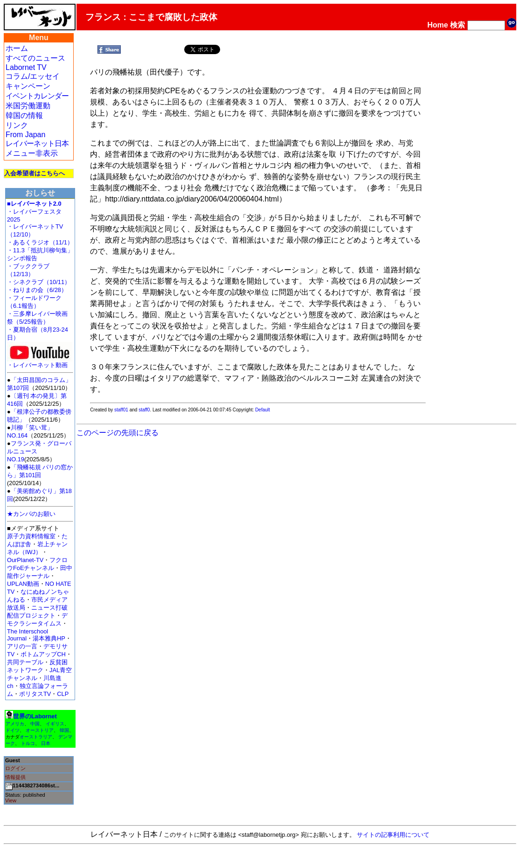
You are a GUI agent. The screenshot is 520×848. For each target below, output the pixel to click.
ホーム (17, 48)
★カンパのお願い (31, 513)
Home (437, 25)
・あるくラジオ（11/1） (40, 242)
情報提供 (15, 777)
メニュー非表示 (32, 153)
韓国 (64, 730)
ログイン (15, 768)
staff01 (121, 409)
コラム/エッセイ (33, 76)
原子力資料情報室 (31, 536)
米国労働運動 (28, 106)
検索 (457, 25)
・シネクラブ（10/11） (38, 281)
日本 (45, 743)
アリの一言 (22, 646)
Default (262, 409)
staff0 (144, 409)
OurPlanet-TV (25, 559)
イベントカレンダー (37, 96)
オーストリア (40, 730)
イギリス (55, 723)
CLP (63, 693)
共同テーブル (25, 662)
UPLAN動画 (23, 583)
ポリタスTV (35, 693)
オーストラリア (36, 736)
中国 (35, 723)
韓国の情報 (24, 115)
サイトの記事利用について (393, 834)
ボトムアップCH (43, 654)
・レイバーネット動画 (39, 362)
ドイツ (13, 730)
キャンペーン (28, 86)
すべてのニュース (35, 58)
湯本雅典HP (49, 638)
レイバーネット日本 (37, 143)
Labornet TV (26, 67)
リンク (17, 125)
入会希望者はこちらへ (34, 173)
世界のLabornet (35, 716)
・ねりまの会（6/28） (37, 289)
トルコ (28, 743)
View (10, 800)
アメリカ (15, 723)
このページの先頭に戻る (117, 433)
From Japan (25, 135)
